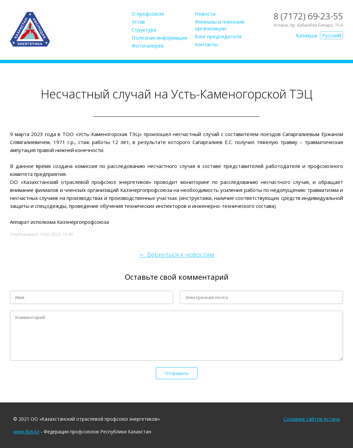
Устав (138, 21)
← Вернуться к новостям (176, 254)
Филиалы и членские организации (219, 25)
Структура (144, 29)
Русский (331, 35)
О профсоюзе (148, 13)
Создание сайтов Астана (311, 419)
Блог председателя (218, 36)
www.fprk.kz (26, 431)
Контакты (206, 44)
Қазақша (306, 35)
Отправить (177, 373)
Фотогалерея (148, 45)
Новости (205, 13)
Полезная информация (159, 37)
